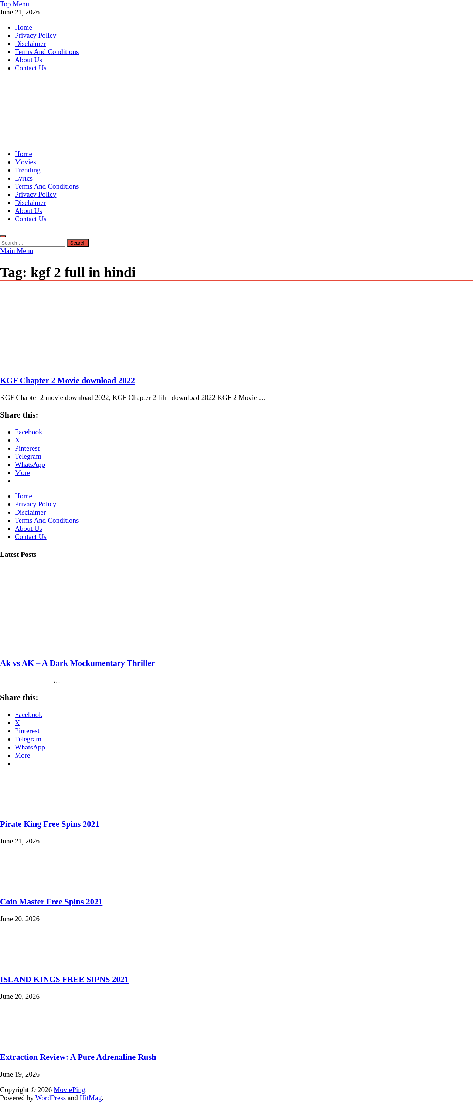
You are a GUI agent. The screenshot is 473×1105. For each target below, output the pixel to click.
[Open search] (3, 236)
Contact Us (31, 68)
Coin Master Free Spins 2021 (51, 901)
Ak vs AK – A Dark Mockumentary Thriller (77, 663)
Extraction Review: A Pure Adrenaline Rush (78, 1057)
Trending (28, 170)
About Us (28, 60)
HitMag (91, 1098)
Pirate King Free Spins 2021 (49, 824)
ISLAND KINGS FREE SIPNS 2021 (64, 979)
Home (23, 27)
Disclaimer (30, 43)
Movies (25, 162)
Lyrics (24, 178)
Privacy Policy (35, 35)
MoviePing (69, 1090)
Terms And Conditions (47, 51)
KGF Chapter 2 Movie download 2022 (67, 380)
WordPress (50, 1098)
